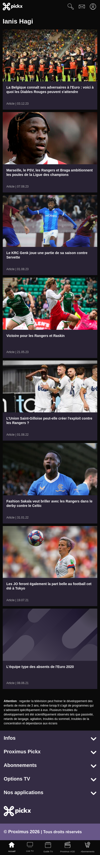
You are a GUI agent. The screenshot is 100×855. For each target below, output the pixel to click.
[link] (50, 69)
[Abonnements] (87, 847)
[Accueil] (12, 847)
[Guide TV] (48, 847)
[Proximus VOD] (67, 847)
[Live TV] (30, 847)
